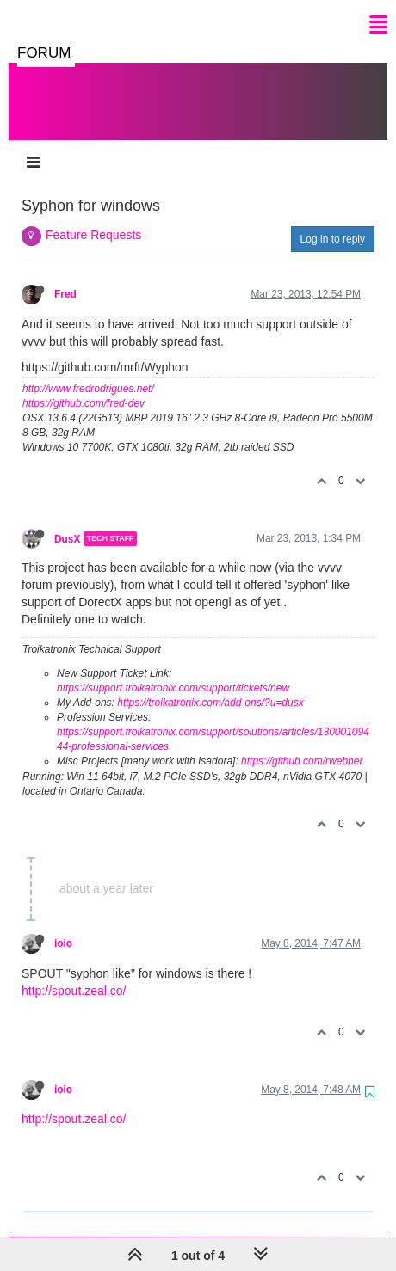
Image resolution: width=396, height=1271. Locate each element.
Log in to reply (332, 222)
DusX (67, 521)
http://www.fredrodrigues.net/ (88, 371)
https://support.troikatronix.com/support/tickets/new (173, 671)
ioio (63, 926)
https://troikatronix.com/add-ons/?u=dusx (210, 685)
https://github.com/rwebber (301, 744)
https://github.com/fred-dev (83, 386)
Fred (65, 277)
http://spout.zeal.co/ (74, 973)
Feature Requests (93, 217)
